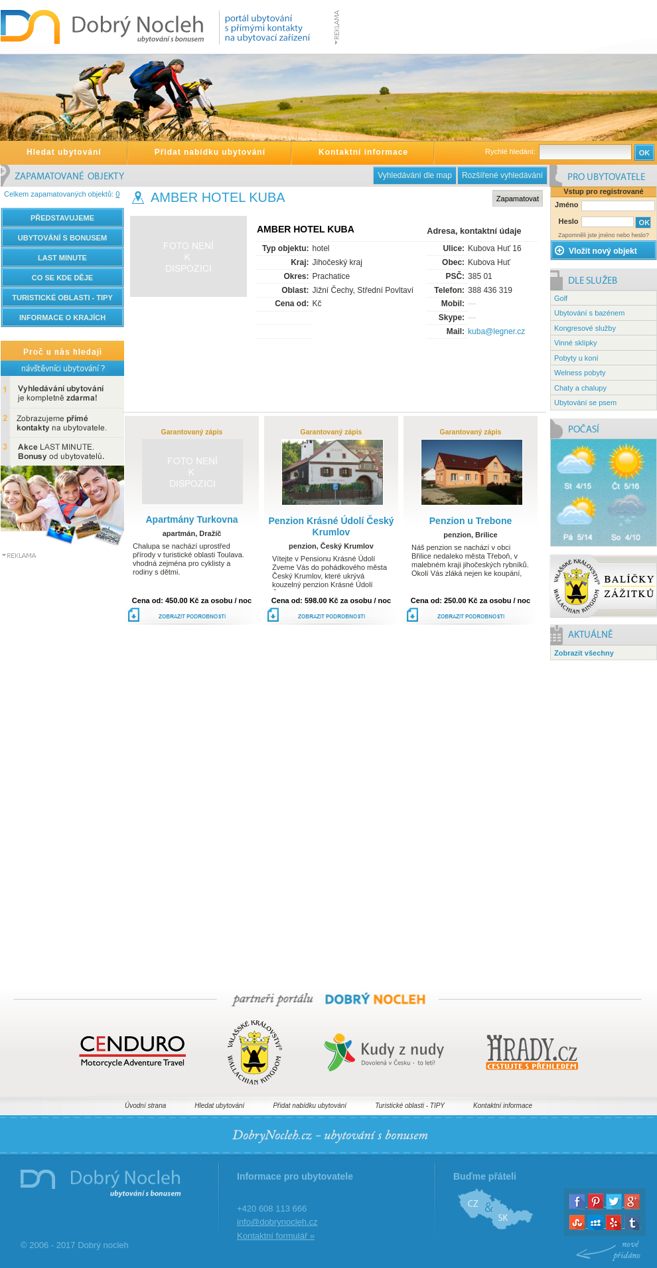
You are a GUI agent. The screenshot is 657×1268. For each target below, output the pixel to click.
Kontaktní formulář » (276, 1236)
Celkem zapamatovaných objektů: (61, 194)
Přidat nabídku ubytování (210, 152)
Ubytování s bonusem (62, 238)
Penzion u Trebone (470, 520)
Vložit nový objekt (595, 251)
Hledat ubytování (64, 152)
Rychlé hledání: (511, 151)
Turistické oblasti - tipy (62, 298)
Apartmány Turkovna (192, 519)
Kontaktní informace (363, 152)
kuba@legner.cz (496, 331)
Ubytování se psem (585, 403)
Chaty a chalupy (580, 388)
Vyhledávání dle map (415, 175)
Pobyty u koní (576, 358)
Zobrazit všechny (584, 653)
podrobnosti (187, 617)
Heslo (569, 221)
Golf (560, 298)
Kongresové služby (585, 328)
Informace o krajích (62, 317)
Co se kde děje (62, 278)
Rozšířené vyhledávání (502, 175)
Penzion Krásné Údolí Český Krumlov (331, 526)
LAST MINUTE (62, 258)
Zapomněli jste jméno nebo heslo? (603, 235)
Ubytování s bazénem (589, 313)
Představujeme (62, 218)
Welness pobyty (579, 373)
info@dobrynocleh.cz (277, 1222)
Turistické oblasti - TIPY (410, 1105)
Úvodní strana (145, 1105)
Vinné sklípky (575, 343)
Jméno (566, 205)
